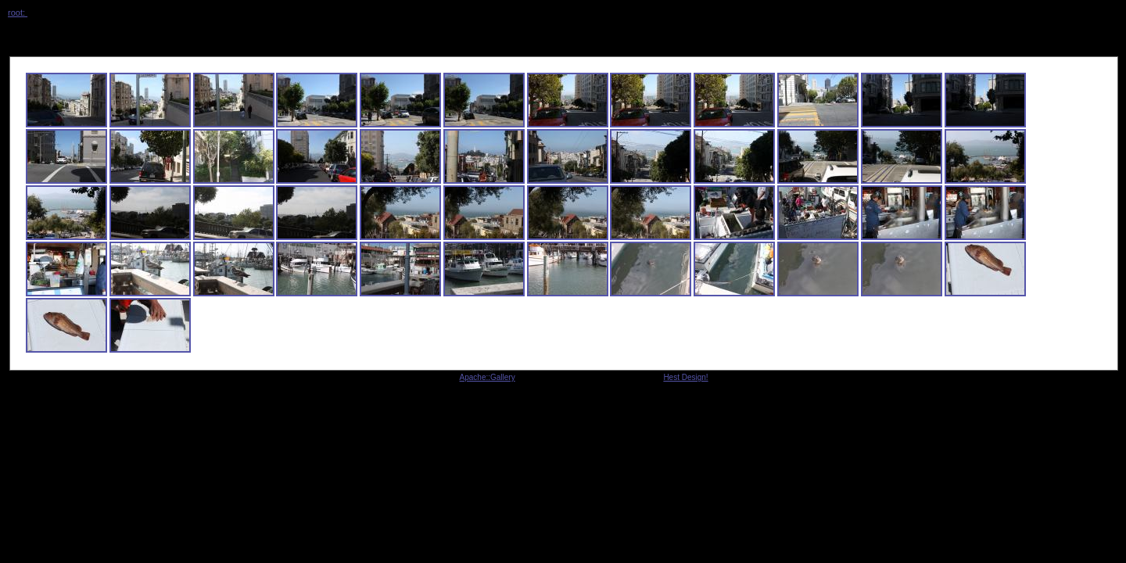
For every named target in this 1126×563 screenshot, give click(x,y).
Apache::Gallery (487, 377)
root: (17, 12)
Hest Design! (685, 377)
